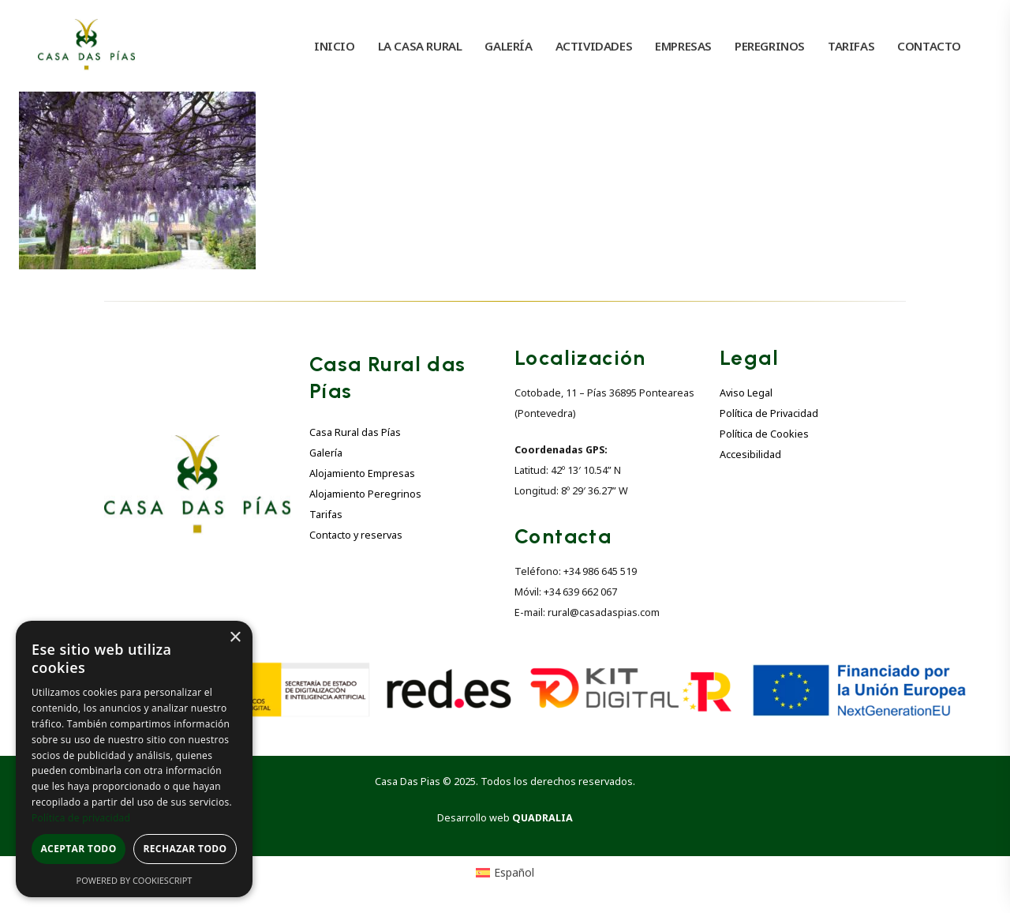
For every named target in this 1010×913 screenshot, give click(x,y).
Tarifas (325, 514)
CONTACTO (929, 46)
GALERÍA (508, 46)
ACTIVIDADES (594, 46)
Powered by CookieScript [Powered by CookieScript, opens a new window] (135, 880)
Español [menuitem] (514, 872)
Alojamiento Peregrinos (365, 494)
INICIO (334, 46)
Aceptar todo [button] (78, 848)
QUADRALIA (542, 818)
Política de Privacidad (769, 413)
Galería (325, 453)
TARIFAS (851, 46)
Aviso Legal (746, 393)
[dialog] (134, 759)
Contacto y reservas (355, 535)
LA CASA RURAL (420, 46)
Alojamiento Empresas (362, 473)
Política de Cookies (764, 434)
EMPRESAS (683, 46)
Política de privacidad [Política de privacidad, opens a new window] (81, 818)
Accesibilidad (750, 454)
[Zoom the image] (197, 444)
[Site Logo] (86, 46)
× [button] (235, 638)
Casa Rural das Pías (355, 432)
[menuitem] (505, 872)
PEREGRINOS (770, 46)
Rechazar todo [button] (184, 848)
